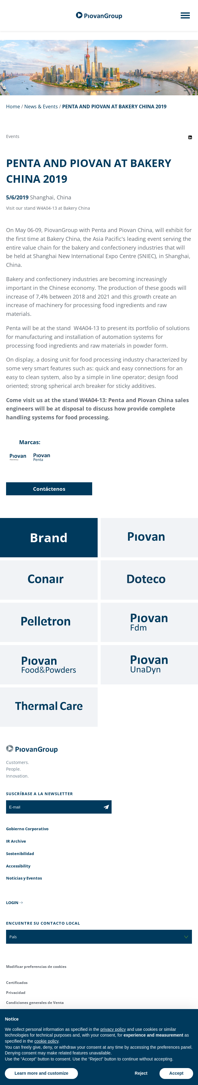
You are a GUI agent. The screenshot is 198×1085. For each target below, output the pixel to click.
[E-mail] (53, 807)
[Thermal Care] (49, 707)
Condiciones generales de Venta (35, 1002)
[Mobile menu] (185, 17)
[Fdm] (149, 622)
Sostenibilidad (20, 853)
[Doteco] (149, 580)
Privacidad (15, 992)
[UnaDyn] (149, 664)
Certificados (17, 982)
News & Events (41, 106)
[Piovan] (149, 537)
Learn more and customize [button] (41, 1073)
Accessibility (18, 866)
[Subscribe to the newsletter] (106, 807)
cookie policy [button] (46, 1041)
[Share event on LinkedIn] (190, 137)
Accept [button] (176, 1073)
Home (13, 106)
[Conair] (49, 580)
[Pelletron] (49, 622)
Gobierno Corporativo (27, 828)
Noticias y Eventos (24, 878)
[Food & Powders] (49, 664)
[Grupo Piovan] (99, 15)
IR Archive (16, 841)
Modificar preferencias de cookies (36, 966)
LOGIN (12, 902)
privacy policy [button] (113, 1029)
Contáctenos (49, 488)
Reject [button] (141, 1073)
